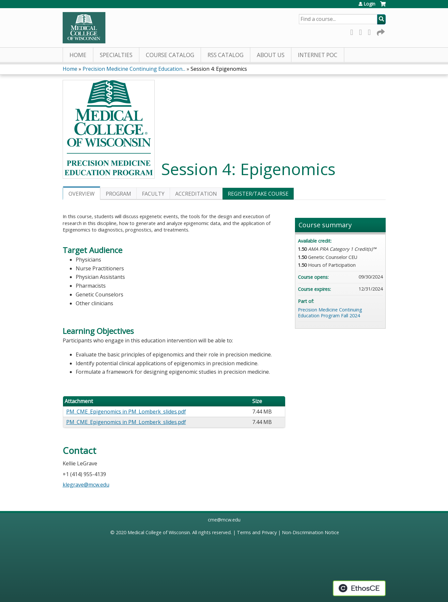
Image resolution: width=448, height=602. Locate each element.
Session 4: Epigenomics (219, 68)
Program (118, 193)
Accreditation (196, 193)
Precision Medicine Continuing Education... (134, 68)
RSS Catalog (225, 55)
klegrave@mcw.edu (86, 484)
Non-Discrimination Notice (310, 532)
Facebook (353, 31)
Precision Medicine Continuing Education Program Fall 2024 (330, 313)
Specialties (116, 55)
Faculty (153, 193)
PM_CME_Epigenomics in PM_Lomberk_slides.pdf (126, 411)
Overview (82, 193)
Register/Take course (258, 193)
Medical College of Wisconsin (159, 532)
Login (369, 4)
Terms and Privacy (257, 532)
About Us (271, 55)
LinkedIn (371, 31)
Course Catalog (170, 55)
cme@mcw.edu (224, 520)
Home (78, 55)
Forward (380, 31)
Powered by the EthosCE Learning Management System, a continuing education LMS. (359, 588)
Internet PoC (317, 55)
